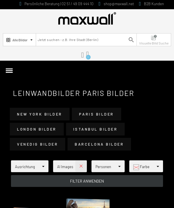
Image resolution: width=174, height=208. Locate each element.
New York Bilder (39, 114)
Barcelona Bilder (99, 144)
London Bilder (37, 129)
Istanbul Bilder (95, 129)
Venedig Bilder (37, 144)
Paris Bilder (96, 114)
